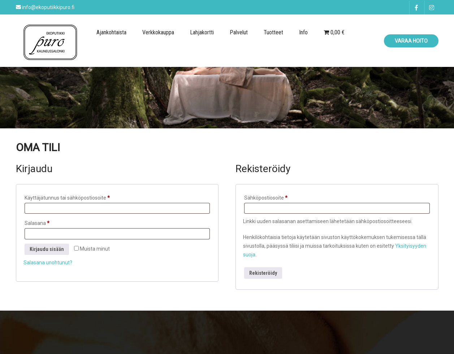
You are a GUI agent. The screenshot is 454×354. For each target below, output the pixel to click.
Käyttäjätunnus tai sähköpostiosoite (79, 197)
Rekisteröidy (263, 273)
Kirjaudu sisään (47, 249)
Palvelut (239, 32)
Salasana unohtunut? (47, 262)
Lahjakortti (202, 32)
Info (303, 32)
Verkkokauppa (158, 32)
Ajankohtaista (111, 32)
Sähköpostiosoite (277, 197)
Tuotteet (273, 32)
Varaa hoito (411, 41)
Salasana (49, 222)
